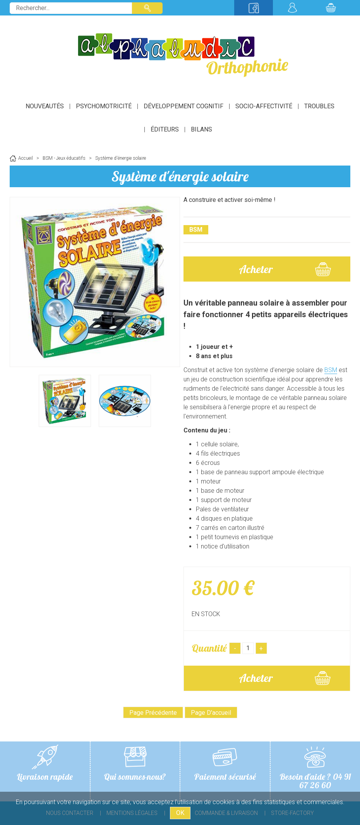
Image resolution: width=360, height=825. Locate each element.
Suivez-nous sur (253, 7)
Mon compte (292, 7)
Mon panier (331, 7)
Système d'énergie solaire (180, 176)
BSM (330, 370)
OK (180, 812)
